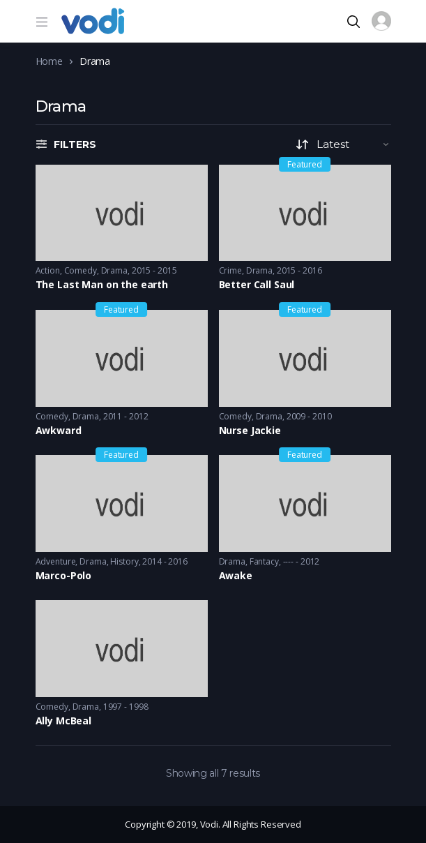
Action (48, 270)
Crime (230, 270)
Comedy (80, 270)
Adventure (56, 561)
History (124, 561)
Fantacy (264, 561)
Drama (114, 270)
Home (49, 61)
